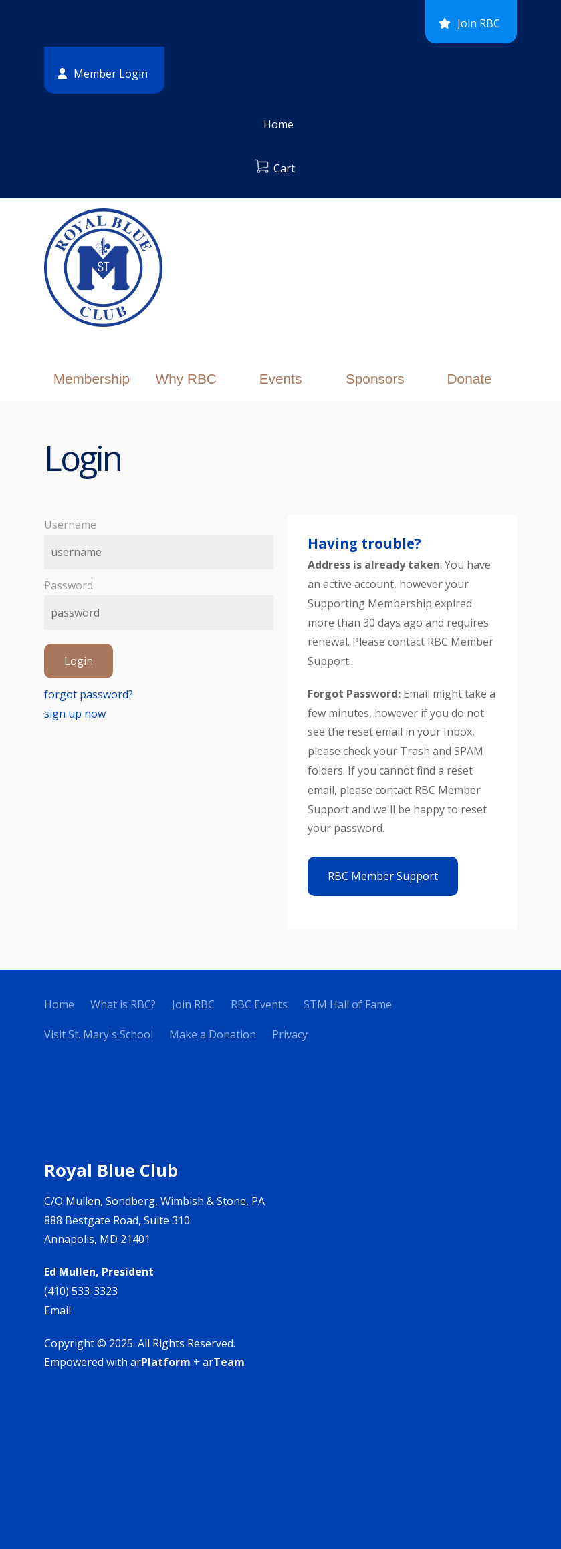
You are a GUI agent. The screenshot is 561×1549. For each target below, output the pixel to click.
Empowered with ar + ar (144, 1362)
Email (57, 1310)
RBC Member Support (383, 876)
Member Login (111, 73)
